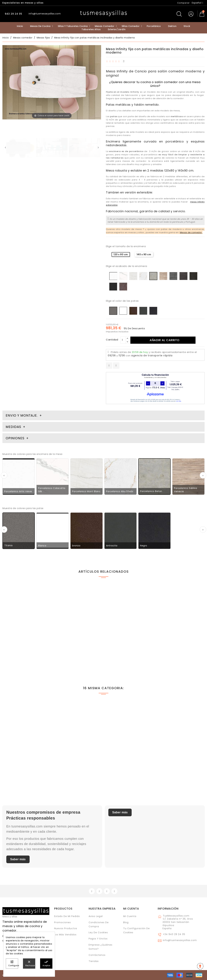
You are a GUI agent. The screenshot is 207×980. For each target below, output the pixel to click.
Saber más (18, 859)
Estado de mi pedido (67, 916)
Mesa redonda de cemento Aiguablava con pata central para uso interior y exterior (127, 763)
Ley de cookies (98, 932)
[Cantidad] (123, 340)
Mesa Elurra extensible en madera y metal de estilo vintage (74, 763)
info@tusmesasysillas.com (180, 940)
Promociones (62, 922)
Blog (126, 922)
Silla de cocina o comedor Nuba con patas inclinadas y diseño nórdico (24, 646)
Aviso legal (96, 916)
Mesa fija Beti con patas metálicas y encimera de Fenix (25, 761)
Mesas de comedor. (191, 232)
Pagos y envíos (98, 938)
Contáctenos (97, 955)
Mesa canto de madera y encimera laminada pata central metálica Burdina (176, 763)
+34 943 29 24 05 (174, 934)
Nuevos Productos (65, 928)
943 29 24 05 (13, 13)
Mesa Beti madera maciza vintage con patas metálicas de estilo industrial (76, 646)
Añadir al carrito (165, 340)
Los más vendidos (65, 934)
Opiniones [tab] (15, 438)
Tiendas (94, 961)
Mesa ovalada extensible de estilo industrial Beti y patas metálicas (178, 646)
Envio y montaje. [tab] (22, 415)
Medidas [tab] (13, 427)
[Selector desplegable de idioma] (198, 2)
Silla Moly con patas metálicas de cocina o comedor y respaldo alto (128, 646)
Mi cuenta (131, 909)
